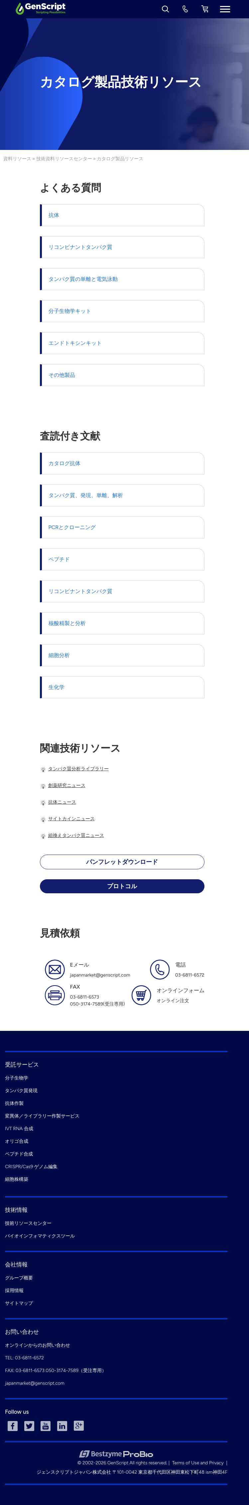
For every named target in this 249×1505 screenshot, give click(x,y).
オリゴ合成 (16, 1141)
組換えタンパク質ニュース (76, 835)
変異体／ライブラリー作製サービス (42, 1116)
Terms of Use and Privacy (198, 1463)
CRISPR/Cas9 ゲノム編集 (31, 1166)
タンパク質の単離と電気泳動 (83, 279)
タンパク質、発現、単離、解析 (86, 495)
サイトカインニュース (71, 819)
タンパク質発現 (21, 1091)
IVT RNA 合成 (19, 1128)
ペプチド (59, 559)
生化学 (56, 687)
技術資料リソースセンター (64, 159)
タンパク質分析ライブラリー (78, 769)
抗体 (54, 215)
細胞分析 (59, 655)
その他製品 (62, 375)
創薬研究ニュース (66, 785)
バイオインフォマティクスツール (40, 1236)
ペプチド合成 (19, 1154)
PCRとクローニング (72, 527)
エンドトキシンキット (75, 343)
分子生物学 (16, 1078)
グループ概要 (19, 1278)
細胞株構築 (16, 1179)
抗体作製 (14, 1103)
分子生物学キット (70, 311)
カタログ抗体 (64, 463)
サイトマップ (19, 1303)
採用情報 (14, 1290)
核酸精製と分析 (67, 623)
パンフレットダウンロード (122, 862)
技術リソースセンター (28, 1223)
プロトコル (122, 886)
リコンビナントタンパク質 (80, 247)
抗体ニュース (62, 802)
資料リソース (17, 159)
